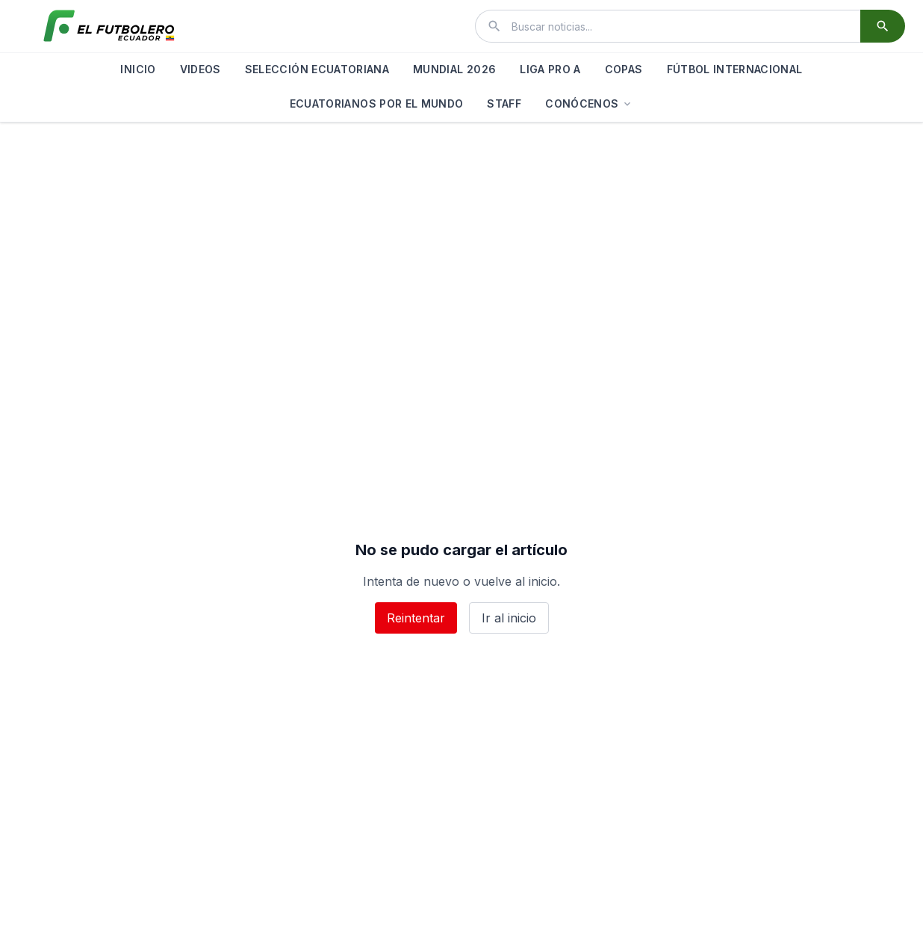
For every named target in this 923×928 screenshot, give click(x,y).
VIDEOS (200, 69)
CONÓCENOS (589, 103)
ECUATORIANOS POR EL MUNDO (377, 103)
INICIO (137, 69)
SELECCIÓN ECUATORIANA (317, 69)
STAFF (504, 103)
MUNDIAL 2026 (454, 69)
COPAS (624, 69)
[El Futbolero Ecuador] (109, 26)
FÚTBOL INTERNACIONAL (735, 69)
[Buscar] (882, 26)
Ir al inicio (509, 617)
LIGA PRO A (550, 69)
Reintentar (416, 617)
